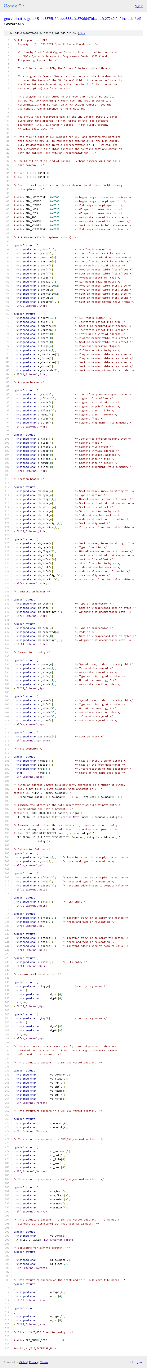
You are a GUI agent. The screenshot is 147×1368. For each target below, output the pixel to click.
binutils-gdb (23, 18)
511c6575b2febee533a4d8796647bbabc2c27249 (75, 18)
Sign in (139, 6)
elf (139, 18)
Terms (44, 1362)
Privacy (33, 1362)
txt (131, 1362)
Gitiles (23, 1362)
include (128, 18)
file (82, 33)
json (140, 1362)
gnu (7, 18)
